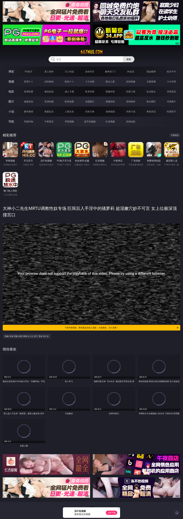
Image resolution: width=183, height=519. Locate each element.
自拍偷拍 (49, 81)
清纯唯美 (130, 101)
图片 (11, 101)
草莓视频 (69, 121)
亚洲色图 (49, 101)
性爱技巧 (171, 111)
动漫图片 (89, 101)
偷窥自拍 (28, 101)
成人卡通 (69, 91)
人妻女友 (69, 111)
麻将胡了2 (110, 71)
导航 (11, 121)
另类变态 (171, 91)
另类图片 (171, 101)
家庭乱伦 (49, 111)
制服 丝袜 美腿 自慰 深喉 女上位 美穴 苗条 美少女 (27, 336)
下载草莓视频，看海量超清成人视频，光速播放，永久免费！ (121, 327)
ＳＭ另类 (171, 81)
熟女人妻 (110, 81)
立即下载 (112, 512)
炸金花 (130, 71)
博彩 (11, 71)
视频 (11, 81)
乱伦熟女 (151, 91)
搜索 (128, 59)
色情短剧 (130, 121)
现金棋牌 (151, 71)
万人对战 (69, 71)
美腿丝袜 (110, 101)
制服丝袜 (110, 91)
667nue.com (91, 52)
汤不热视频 (90, 121)
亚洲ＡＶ (28, 81)
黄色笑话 (151, 111)
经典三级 (130, 91)
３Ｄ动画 (89, 81)
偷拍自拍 (49, 91)
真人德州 (49, 71)
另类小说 (130, 111)
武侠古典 (89, 111)
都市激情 (28, 111)
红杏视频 (110, 121)
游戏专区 (89, 71)
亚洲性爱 (28, 91)
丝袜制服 (130, 81)
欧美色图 (69, 101)
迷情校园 (110, 111)
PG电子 (28, 71)
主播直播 (151, 81)
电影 (11, 91)
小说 (11, 111)
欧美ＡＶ (69, 81)
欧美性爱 (89, 91)
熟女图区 (151, 101)
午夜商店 (49, 121)
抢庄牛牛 (171, 71)
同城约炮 (28, 121)
